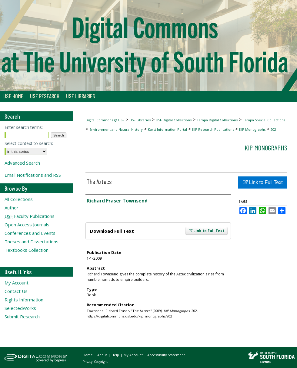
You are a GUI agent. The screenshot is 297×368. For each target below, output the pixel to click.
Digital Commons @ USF (104, 120)
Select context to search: (29, 143)
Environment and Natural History (116, 129)
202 (273, 129)
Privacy (88, 362)
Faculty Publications (30, 216)
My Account (16, 283)
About (102, 355)
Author (11, 208)
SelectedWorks (20, 308)
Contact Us (16, 291)
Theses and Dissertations (31, 241)
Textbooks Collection (26, 250)
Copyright (101, 362)
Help (116, 355)
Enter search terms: (24, 127)
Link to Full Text (206, 230)
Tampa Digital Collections (217, 120)
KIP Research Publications (213, 129)
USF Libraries (140, 120)
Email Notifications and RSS (33, 175)
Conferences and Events (30, 233)
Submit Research (22, 317)
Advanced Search (22, 163)
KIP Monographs (252, 129)
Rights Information (24, 300)
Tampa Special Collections (264, 120)
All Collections (19, 199)
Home (88, 355)
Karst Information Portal (167, 129)
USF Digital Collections (174, 120)
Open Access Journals (27, 225)
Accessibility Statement (166, 355)
